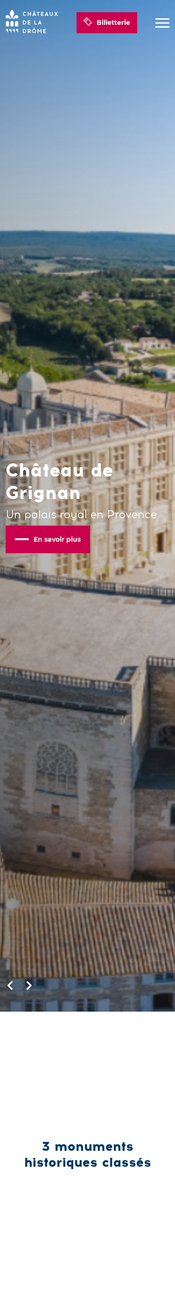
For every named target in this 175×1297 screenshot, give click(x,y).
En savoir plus (48, 539)
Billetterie (107, 23)
